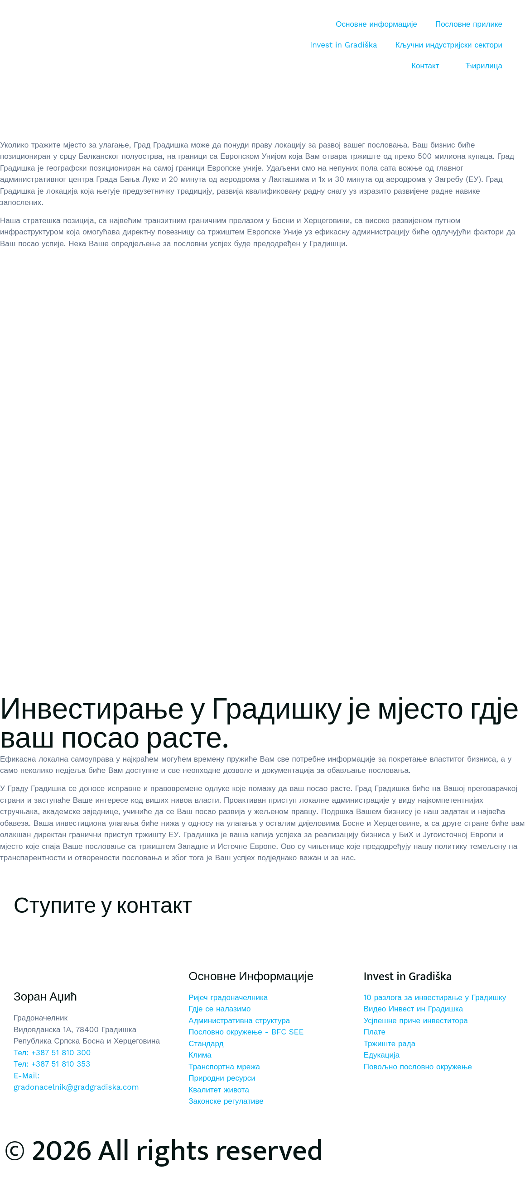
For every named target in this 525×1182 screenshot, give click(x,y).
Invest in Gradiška (343, 44)
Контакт (425, 65)
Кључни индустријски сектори (448, 44)
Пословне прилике (468, 24)
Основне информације (376, 24)
